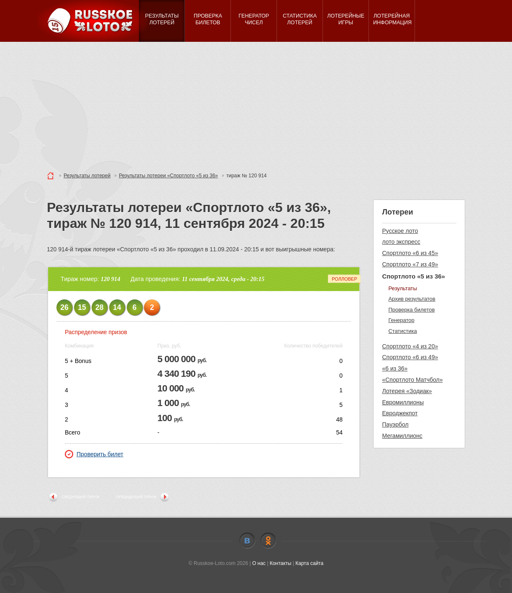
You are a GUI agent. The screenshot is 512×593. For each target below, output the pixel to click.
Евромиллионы (403, 402)
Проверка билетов (411, 310)
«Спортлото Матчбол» (412, 379)
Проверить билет (94, 454)
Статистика (402, 331)
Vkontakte (247, 540)
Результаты (402, 288)
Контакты (281, 563)
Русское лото (400, 230)
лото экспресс (401, 241)
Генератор (401, 320)
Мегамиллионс (402, 435)
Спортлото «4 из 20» (410, 346)
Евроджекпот (399, 413)
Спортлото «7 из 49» (410, 264)
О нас (259, 563)
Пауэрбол (395, 424)
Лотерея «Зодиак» (407, 391)
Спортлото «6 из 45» (410, 253)
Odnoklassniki (268, 540)
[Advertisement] (256, 104)
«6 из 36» (394, 368)
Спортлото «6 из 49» (410, 357)
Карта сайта (309, 563)
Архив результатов (411, 299)
